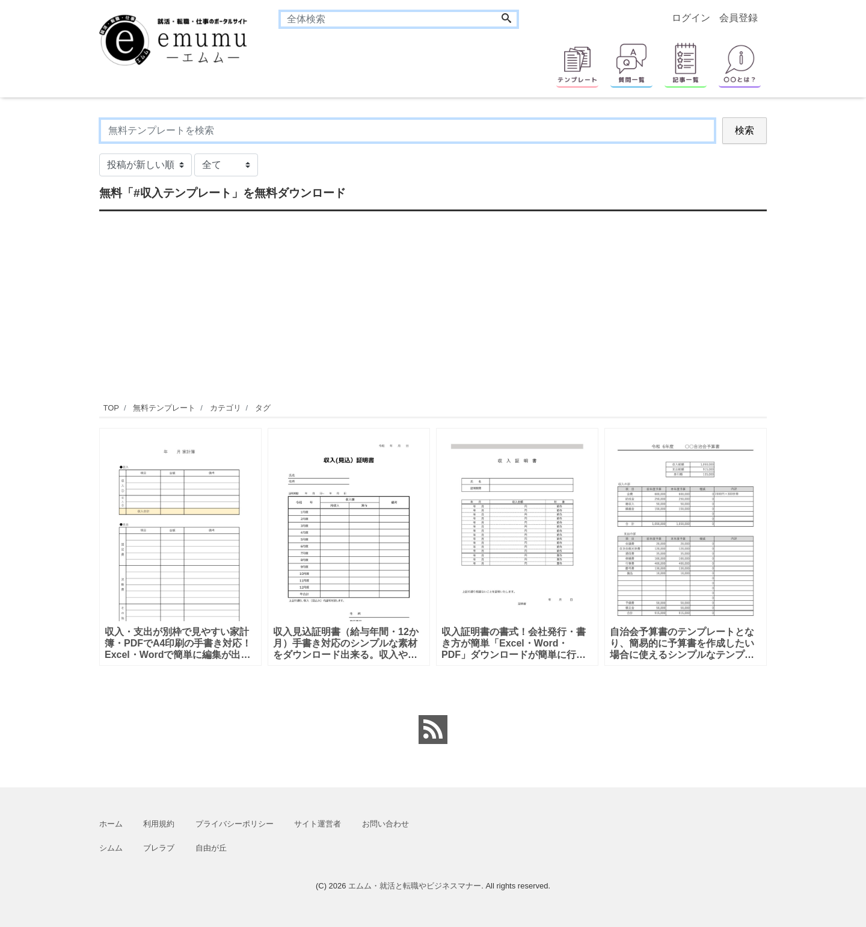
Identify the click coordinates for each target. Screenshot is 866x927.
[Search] (506, 19)
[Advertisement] (433, 305)
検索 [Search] (744, 130)
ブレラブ (158, 847)
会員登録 (738, 18)
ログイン (691, 18)
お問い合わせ (385, 823)
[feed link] (433, 729)
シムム (111, 847)
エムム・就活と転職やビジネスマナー (414, 885)
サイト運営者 (317, 823)
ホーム (111, 823)
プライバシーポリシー (234, 823)
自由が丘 (211, 847)
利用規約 (158, 823)
